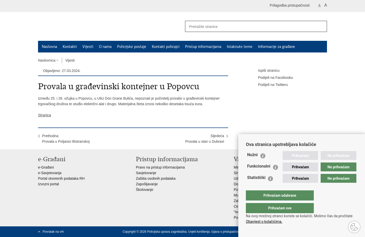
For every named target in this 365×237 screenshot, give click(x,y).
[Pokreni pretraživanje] (321, 26)
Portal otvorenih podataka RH (61, 178)
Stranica (44, 115)
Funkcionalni (258, 176)
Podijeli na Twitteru (269, 85)
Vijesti (87, 46)
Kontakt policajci (165, 46)
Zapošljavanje (147, 184)
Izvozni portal (48, 184)
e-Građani (46, 167)
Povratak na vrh (53, 231)
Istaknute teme (239, 46)
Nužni (252, 164)
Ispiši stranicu (265, 70)
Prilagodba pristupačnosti (289, 5)
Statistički (256, 187)
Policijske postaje (131, 46)
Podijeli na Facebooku (272, 78)
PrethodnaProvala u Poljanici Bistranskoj (66, 138)
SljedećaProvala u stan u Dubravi (204, 138)
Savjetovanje (146, 173)
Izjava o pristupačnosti (226, 231)
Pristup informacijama (203, 46)
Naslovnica (46, 60)
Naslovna (49, 46)
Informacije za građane (276, 46)
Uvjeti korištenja (199, 231)
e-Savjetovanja (50, 173)
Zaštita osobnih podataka (155, 178)
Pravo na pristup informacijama (160, 167)
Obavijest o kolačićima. (264, 222)
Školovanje (144, 190)
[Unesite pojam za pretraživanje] (249, 26)
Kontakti (70, 46)
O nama (105, 46)
